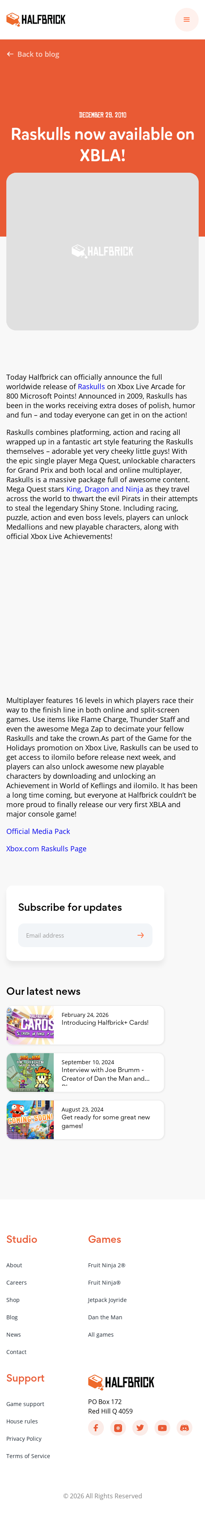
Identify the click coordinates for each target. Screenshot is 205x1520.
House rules (22, 1421)
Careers (16, 1282)
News (13, 1334)
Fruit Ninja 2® (107, 1265)
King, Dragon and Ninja (104, 489)
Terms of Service (28, 1456)
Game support (25, 1404)
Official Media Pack (38, 831)
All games (101, 1334)
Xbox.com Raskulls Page (46, 848)
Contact (16, 1352)
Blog (12, 1317)
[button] (187, 20)
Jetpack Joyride (107, 1300)
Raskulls (91, 386)
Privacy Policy (23, 1438)
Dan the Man (105, 1317)
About (14, 1265)
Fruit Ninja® (104, 1282)
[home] (36, 20)
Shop (13, 1300)
